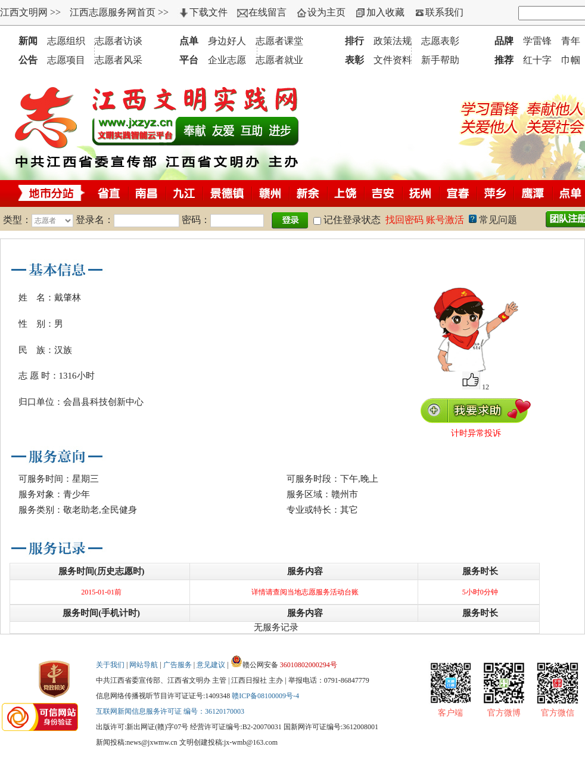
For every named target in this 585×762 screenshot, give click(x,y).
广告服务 (177, 665)
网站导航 (143, 665)
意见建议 (211, 665)
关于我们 (110, 665)
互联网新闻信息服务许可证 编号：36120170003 (170, 711)
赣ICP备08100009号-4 (265, 696)
